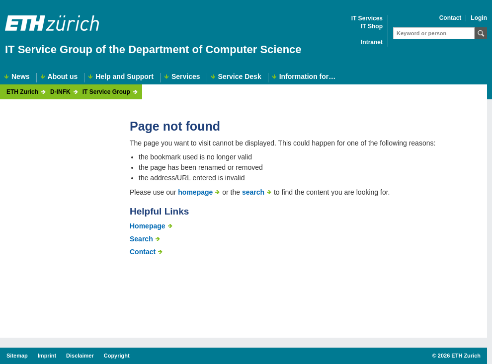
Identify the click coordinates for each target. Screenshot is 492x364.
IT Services (367, 18)
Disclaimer (80, 356)
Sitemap (17, 356)
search (253, 192)
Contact (450, 18)
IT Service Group (106, 92)
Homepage (147, 226)
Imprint (47, 356)
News (20, 76)
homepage (195, 192)
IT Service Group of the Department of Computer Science (153, 49)
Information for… (307, 76)
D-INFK (60, 92)
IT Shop (372, 26)
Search (141, 239)
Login (479, 18)
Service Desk (239, 76)
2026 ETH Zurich (459, 356)
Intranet (372, 42)
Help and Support (124, 76)
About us (63, 76)
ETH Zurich (22, 92)
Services (185, 76)
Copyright (117, 356)
